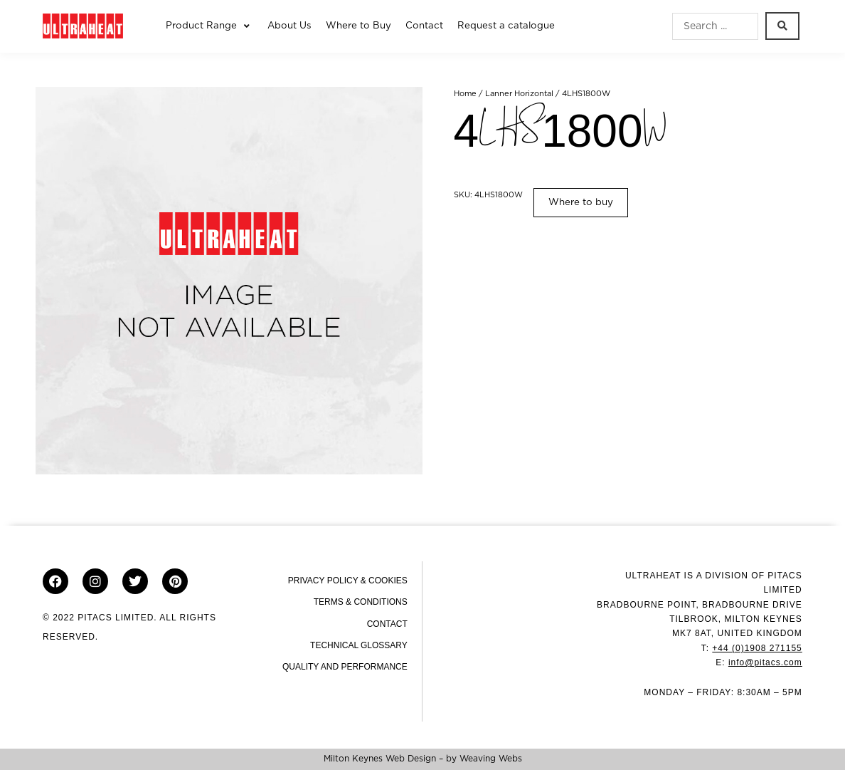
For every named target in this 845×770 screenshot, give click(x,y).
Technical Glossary (359, 645)
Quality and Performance (345, 667)
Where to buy (580, 202)
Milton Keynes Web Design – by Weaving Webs (423, 758)
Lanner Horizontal (519, 94)
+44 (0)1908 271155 (757, 648)
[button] (209, 26)
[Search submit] (782, 26)
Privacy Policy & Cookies (348, 581)
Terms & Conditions (361, 602)
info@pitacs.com (765, 662)
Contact (387, 624)
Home (465, 94)
